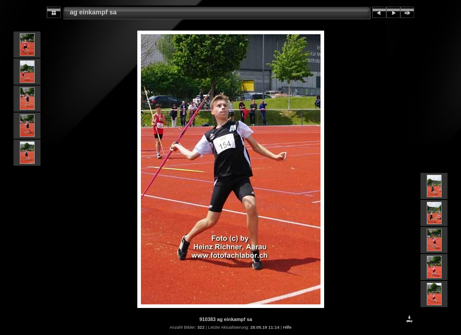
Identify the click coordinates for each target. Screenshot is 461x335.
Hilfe (287, 327)
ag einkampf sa (93, 12)
